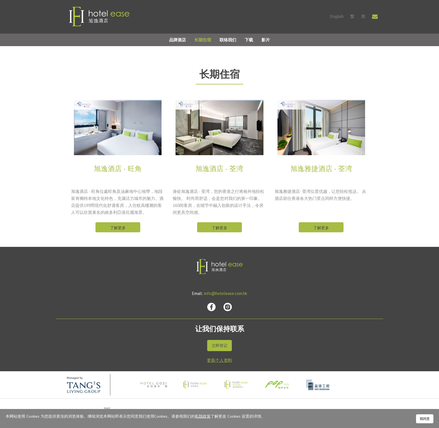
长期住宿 (202, 39)
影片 (265, 39)
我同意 (425, 419)
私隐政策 (203, 416)
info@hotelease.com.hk (225, 293)
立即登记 (219, 345)
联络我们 (228, 39)
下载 (249, 39)
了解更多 (118, 227)
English (337, 16)
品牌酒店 (177, 39)
